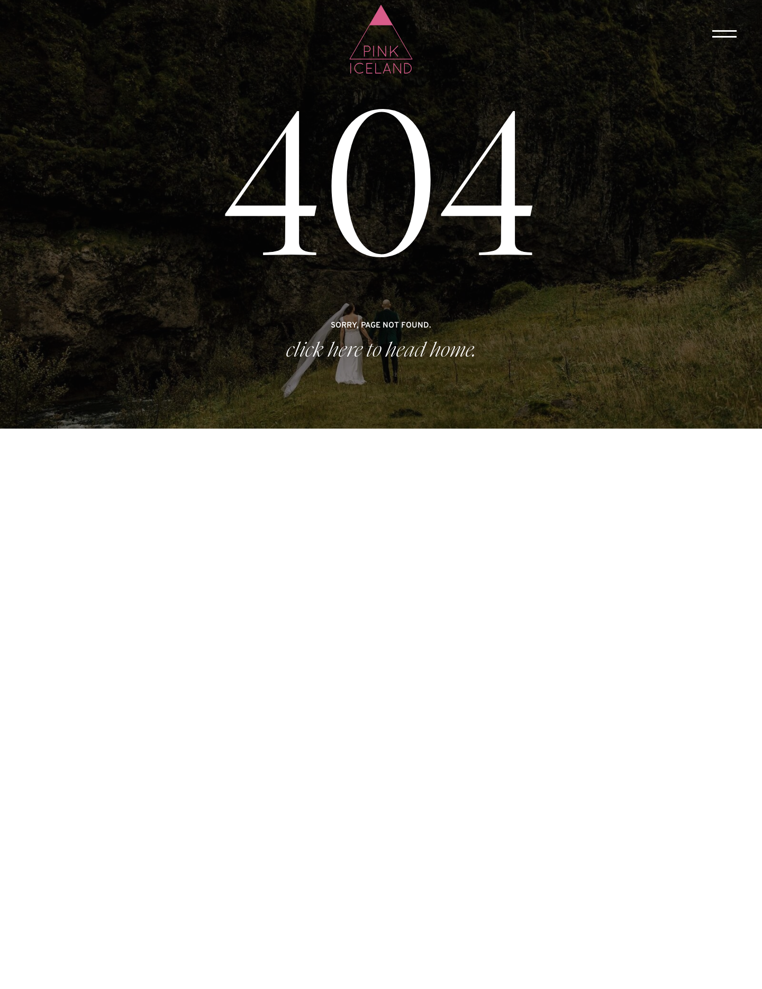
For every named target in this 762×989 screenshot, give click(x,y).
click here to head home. (381, 350)
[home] (381, 40)
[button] (724, 34)
